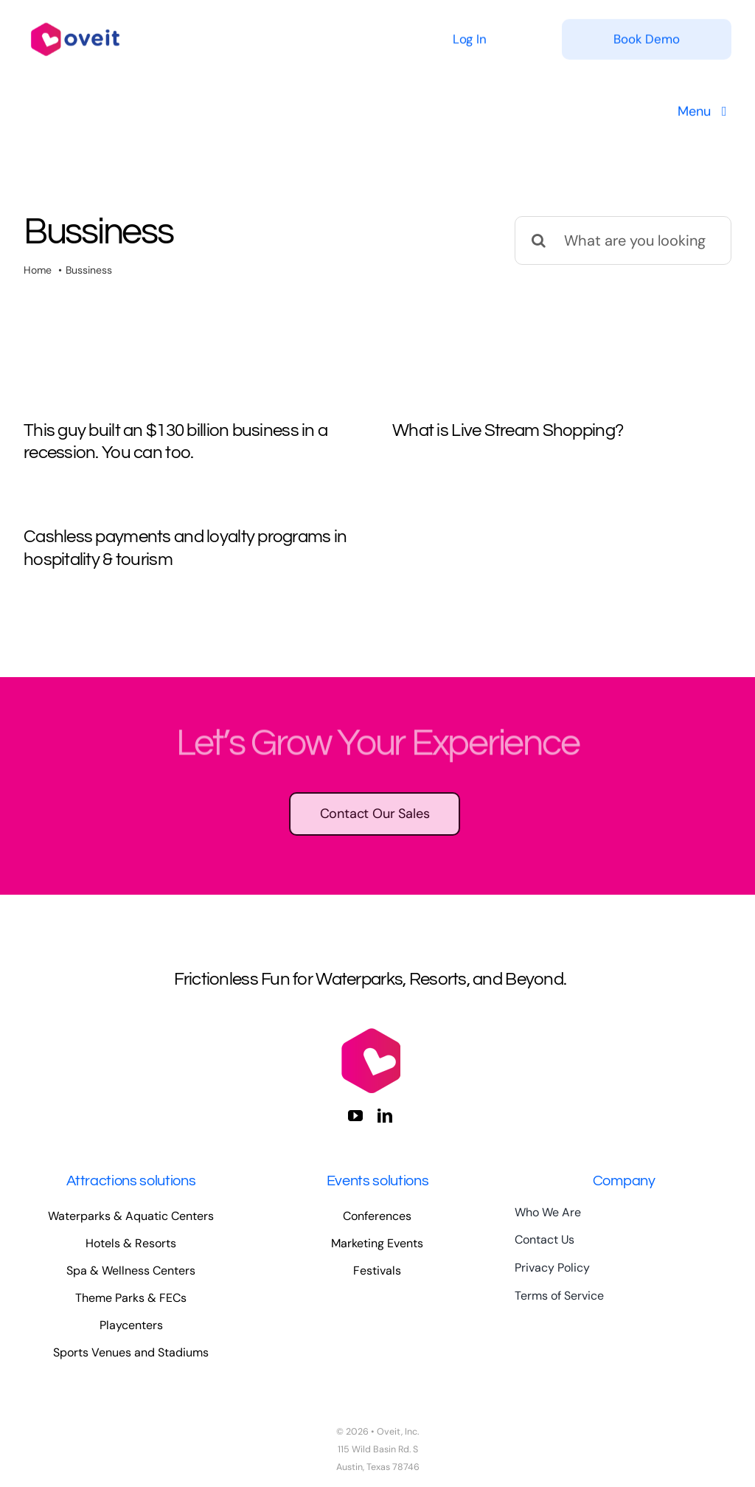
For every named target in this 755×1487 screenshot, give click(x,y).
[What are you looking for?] (623, 240)
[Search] (539, 240)
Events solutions (378, 1181)
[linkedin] (385, 1116)
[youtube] (355, 1116)
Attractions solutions (130, 1181)
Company (624, 1181)
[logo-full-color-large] (75, 19)
